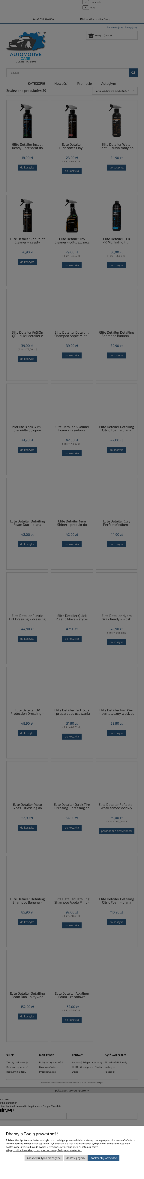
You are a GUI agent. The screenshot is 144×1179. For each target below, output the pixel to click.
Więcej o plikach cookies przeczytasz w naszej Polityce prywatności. (44, 1150)
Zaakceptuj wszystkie (104, 1158)
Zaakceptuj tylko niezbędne (44, 1158)
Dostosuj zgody (75, 1158)
